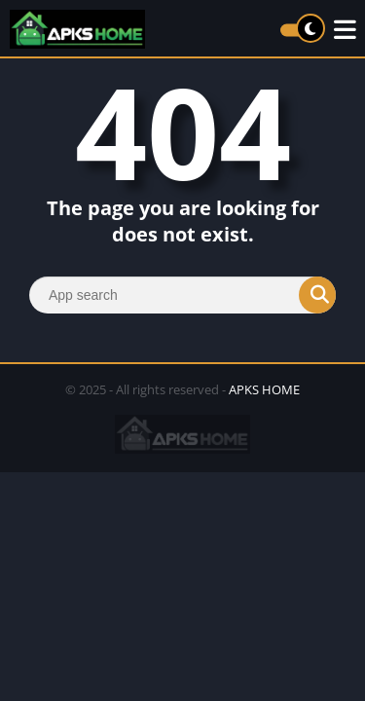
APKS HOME (264, 389)
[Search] (182, 295)
